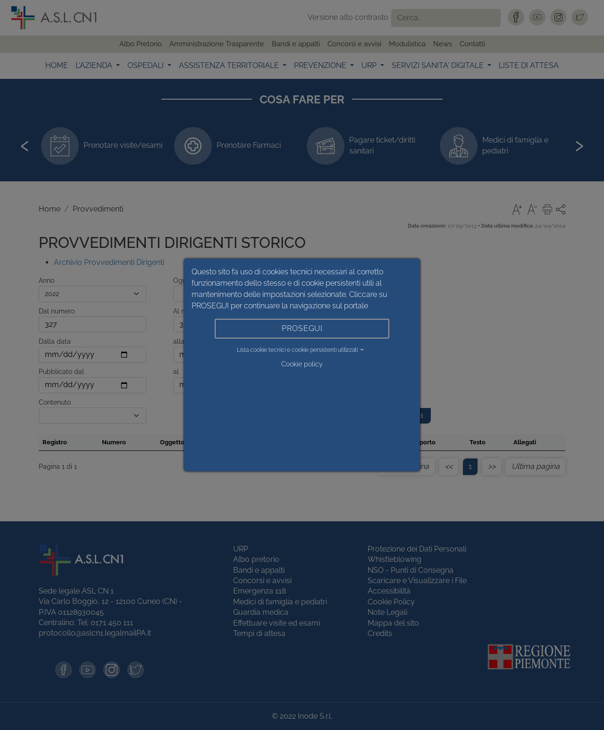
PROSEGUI (302, 328)
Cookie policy (302, 364)
